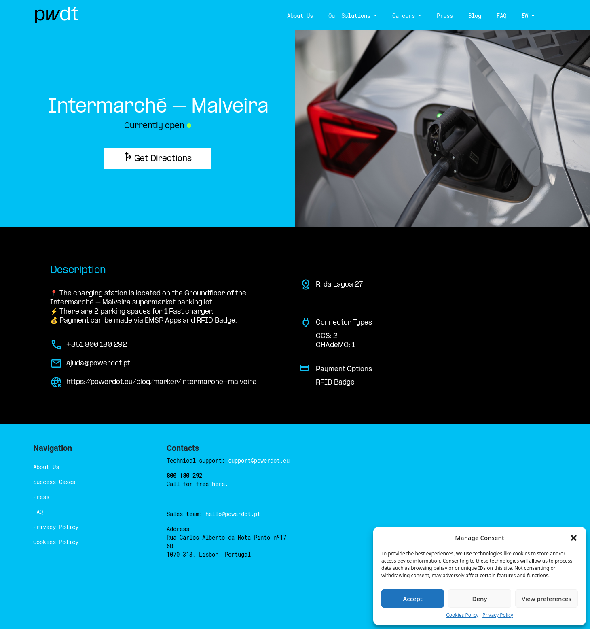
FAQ (501, 15)
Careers (403, 15)
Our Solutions (349, 15)
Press (445, 15)
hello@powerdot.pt (232, 514)
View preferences (546, 599)
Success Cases (54, 482)
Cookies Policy (462, 615)
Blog (474, 15)
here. (220, 484)
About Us (300, 15)
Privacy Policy (497, 615)
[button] (574, 537)
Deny (479, 599)
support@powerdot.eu (259, 460)
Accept (413, 599)
